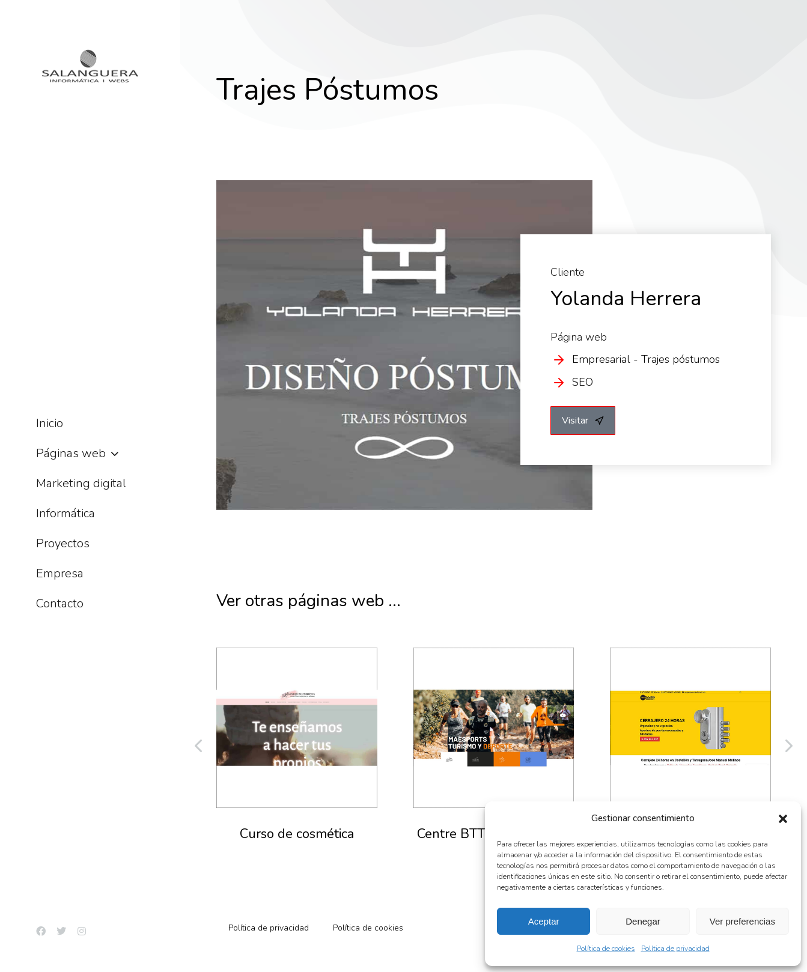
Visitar (583, 420)
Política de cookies (606, 948)
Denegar (643, 921)
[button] (783, 819)
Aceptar (543, 921)
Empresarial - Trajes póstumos (646, 359)
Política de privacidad (675, 948)
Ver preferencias (742, 921)
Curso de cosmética (297, 834)
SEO (582, 382)
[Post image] (296, 728)
